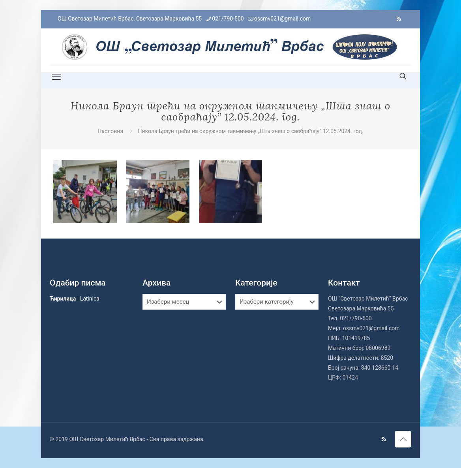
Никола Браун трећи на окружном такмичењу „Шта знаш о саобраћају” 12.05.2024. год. (251, 131)
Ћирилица (63, 298)
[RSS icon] (399, 19)
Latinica (89, 298)
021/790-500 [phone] (228, 18)
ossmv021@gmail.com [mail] (282, 18)
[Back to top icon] (403, 439)
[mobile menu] (56, 77)
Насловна (110, 131)
